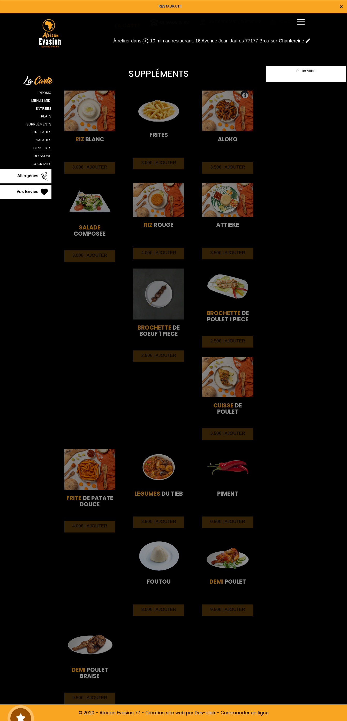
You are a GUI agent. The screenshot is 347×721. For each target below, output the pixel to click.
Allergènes (33, 176)
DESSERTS (42, 148)
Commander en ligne (245, 713)
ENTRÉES (43, 108)
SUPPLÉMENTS (38, 124)
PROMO (45, 93)
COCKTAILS (42, 164)
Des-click (205, 713)
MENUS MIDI (41, 100)
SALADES (43, 140)
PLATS (46, 116)
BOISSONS (42, 156)
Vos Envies (33, 192)
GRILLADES (42, 132)
